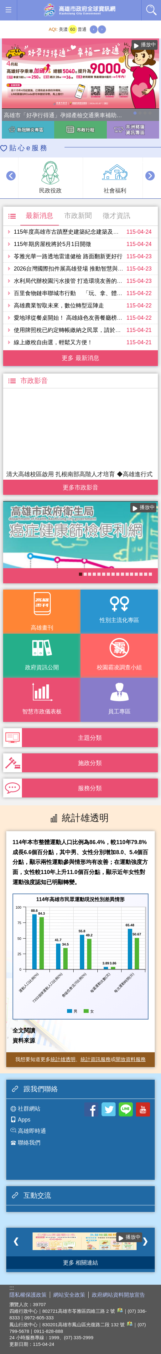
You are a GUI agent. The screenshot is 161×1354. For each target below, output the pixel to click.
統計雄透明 (62, 1059)
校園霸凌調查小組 (119, 667)
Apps (24, 1120)
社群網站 (29, 1108)
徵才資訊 (116, 216)
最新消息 (39, 216)
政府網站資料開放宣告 (118, 1295)
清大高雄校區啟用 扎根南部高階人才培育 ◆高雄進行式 (79, 474)
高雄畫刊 (42, 628)
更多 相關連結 (80, 1263)
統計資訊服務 (95, 1059)
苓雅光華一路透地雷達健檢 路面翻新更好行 (68, 256)
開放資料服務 (131, 1059)
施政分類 (90, 762)
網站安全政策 (69, 1295)
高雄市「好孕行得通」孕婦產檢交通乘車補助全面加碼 (135, 113)
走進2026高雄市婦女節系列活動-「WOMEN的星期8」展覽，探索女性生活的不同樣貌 (145, 113)
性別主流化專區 (119, 620)
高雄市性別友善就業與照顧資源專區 (150, 113)
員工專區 (119, 711)
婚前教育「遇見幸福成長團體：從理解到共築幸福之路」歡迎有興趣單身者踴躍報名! (113, 574)
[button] (8, 10)
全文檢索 (151, 10)
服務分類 (90, 788)
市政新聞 (78, 216)
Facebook (91, 1109)
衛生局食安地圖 (103, 574)
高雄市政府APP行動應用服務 (136, 574)
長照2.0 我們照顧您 (108, 574)
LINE (126, 1109)
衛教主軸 (85, 574)
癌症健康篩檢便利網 (80, 574)
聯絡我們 (29, 1143)
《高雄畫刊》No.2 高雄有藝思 (145, 574)
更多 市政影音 (80, 485)
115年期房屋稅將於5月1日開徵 (52, 244)
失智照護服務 (94, 574)
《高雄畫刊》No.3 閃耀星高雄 (127, 574)
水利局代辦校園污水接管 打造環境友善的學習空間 (76, 281)
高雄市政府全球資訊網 (79, 10)
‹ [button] (11, 175)
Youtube (143, 1109)
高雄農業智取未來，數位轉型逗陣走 (59, 305)
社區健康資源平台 (122, 574)
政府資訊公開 (42, 667)
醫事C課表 (131, 574)
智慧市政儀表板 (42, 711)
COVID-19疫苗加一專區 (89, 574)
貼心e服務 (29, 148)
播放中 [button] (148, 44)
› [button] (150, 175)
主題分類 (90, 737)
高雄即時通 (32, 1131)
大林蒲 (99, 574)
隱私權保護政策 (28, 1295)
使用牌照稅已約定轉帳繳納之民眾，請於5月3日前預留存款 (87, 330)
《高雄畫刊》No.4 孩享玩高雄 (117, 574)
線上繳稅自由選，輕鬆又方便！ (53, 342)
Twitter (108, 1109)
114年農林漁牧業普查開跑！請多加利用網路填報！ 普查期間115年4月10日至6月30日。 (140, 113)
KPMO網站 (141, 574)
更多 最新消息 (80, 357)
